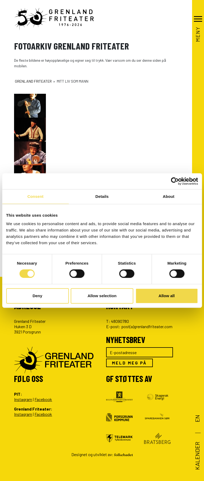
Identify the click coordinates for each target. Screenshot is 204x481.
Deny (37, 295)
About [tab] (169, 196)
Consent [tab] (35, 196)
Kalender (197, 456)
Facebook (43, 399)
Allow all (167, 295)
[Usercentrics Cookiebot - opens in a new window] (174, 181)
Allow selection (102, 295)
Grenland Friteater (33, 81)
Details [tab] (102, 196)
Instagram (23, 399)
